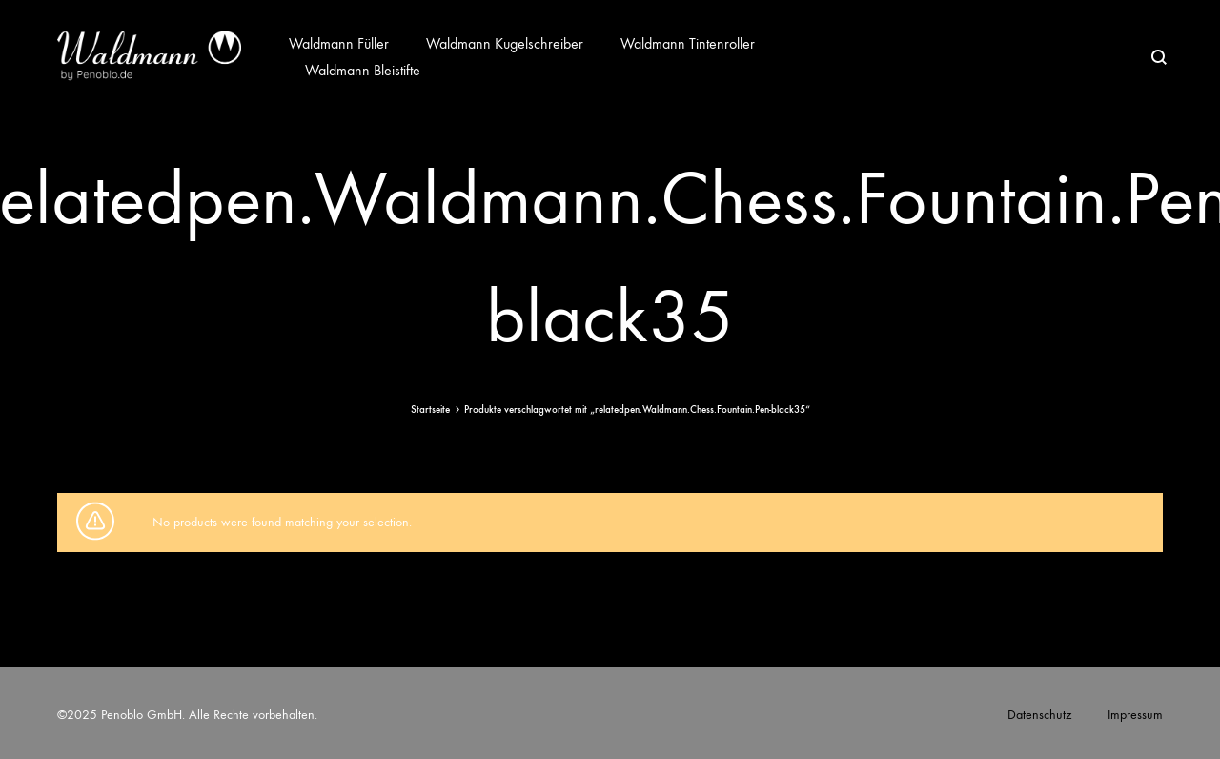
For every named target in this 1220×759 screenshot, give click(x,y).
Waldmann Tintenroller (687, 43)
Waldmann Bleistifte (362, 70)
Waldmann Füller (339, 43)
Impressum (1135, 715)
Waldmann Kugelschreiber (504, 43)
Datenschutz (1039, 715)
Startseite (430, 409)
